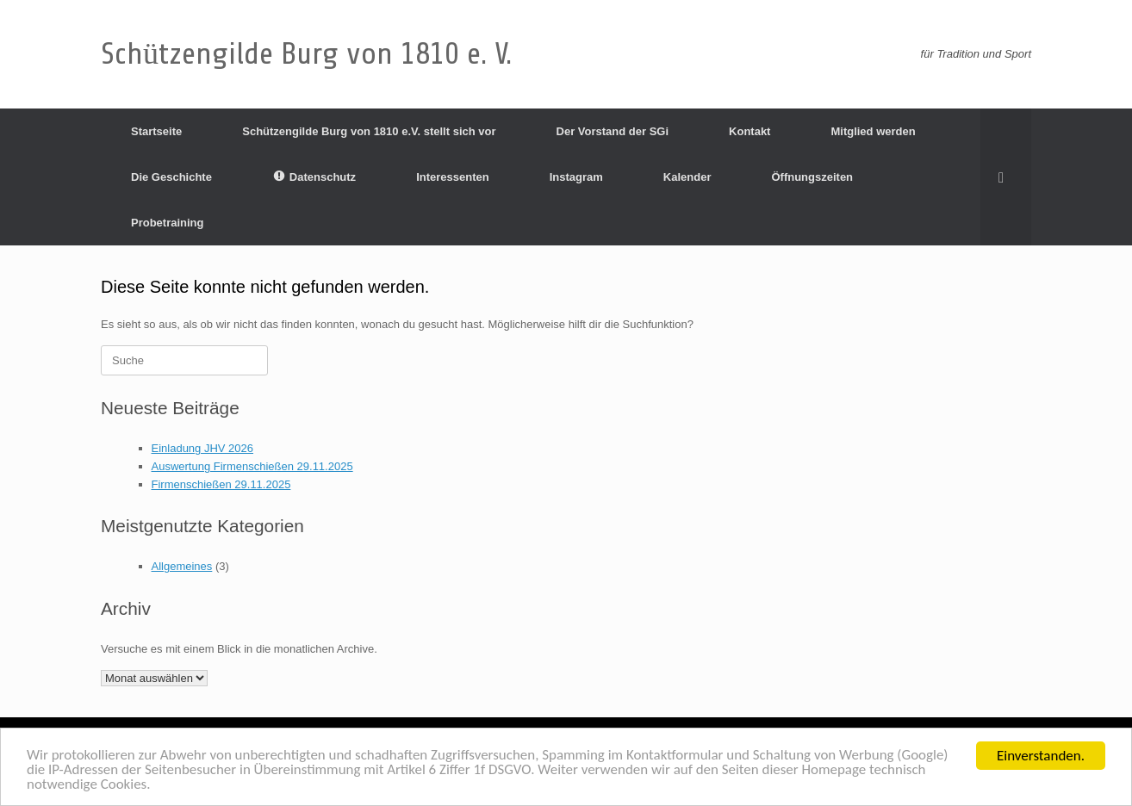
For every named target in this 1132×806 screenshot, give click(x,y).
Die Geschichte (171, 176)
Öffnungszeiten (812, 176)
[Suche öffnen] (1005, 176)
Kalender (687, 176)
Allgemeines (182, 566)
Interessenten (452, 176)
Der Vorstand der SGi (613, 131)
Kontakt (749, 131)
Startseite (156, 131)
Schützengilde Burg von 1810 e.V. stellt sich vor (368, 131)
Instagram (576, 176)
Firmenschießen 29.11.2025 (221, 484)
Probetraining (167, 222)
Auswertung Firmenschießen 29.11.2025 (252, 466)
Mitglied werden (872, 131)
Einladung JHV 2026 (203, 448)
